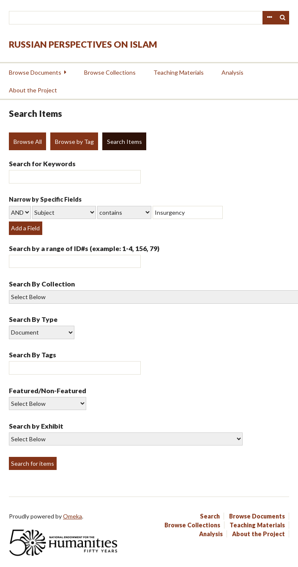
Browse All (28, 141)
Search (283, 17)
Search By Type (33, 319)
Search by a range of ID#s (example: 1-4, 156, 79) (84, 248)
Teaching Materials (178, 72)
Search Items (124, 141)
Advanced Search (269, 17)
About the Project (33, 90)
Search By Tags (32, 355)
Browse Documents (35, 72)
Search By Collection (42, 284)
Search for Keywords (42, 163)
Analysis (232, 72)
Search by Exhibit (36, 426)
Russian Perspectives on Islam (83, 44)
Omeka (72, 516)
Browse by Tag (74, 141)
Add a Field (25, 228)
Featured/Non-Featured (47, 390)
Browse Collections (110, 72)
